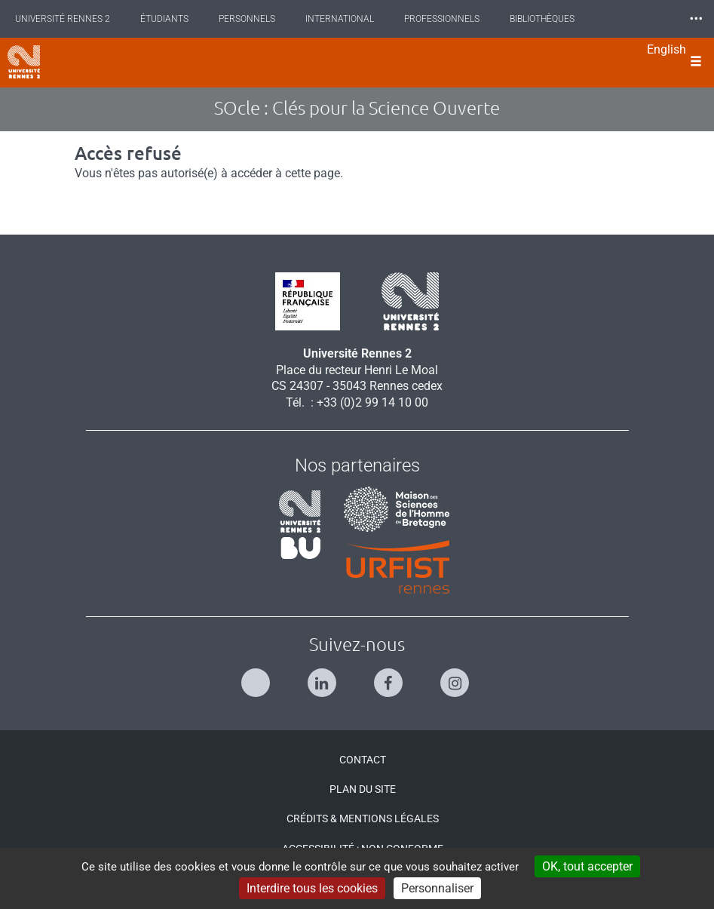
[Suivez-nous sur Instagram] (456, 676)
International (339, 19)
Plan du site (362, 789)
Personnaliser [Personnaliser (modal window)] (437, 888)
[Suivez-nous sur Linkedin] (323, 676)
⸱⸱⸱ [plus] (696, 18)
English (666, 49)
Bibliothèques (542, 19)
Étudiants (164, 19)
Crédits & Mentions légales (363, 818)
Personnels (247, 19)
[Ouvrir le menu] (695, 62)
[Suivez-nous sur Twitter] (257, 676)
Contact (362, 760)
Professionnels (442, 19)
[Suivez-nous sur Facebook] (390, 676)
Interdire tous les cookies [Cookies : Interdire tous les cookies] (312, 888)
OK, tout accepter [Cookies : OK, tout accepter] (587, 866)
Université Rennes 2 (62, 19)
